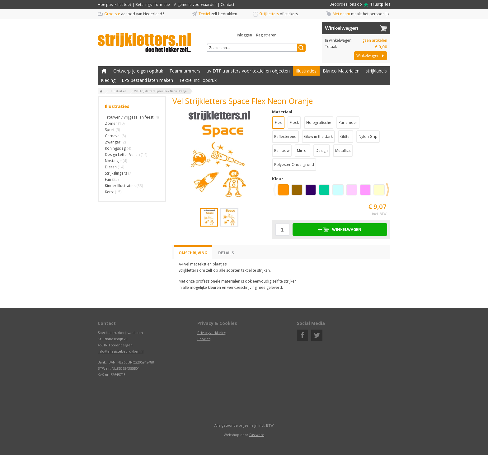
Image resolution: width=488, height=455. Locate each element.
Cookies (203, 338)
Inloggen (244, 35)
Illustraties (306, 71)
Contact (227, 4)
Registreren (266, 35)
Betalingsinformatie (152, 4)
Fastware (256, 434)
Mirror (302, 150)
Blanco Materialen (341, 71)
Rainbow (281, 150)
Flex (278, 122)
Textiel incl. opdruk (198, 80)
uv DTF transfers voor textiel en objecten (248, 71)
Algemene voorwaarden (195, 4)
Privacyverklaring (211, 332)
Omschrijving (193, 253)
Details (226, 253)
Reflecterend (285, 136)
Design (322, 150)
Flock (294, 122)
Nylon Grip (368, 136)
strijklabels (376, 71)
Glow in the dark (318, 136)
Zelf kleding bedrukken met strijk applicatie (104, 71)
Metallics (342, 150)
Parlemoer (348, 122)
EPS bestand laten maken (147, 80)
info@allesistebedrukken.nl (120, 351)
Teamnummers (184, 71)
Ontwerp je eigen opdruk (138, 71)
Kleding (108, 80)
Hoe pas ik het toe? (114, 4)
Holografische (318, 122)
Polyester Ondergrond (294, 164)
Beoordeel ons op (360, 4)
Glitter (345, 136)
